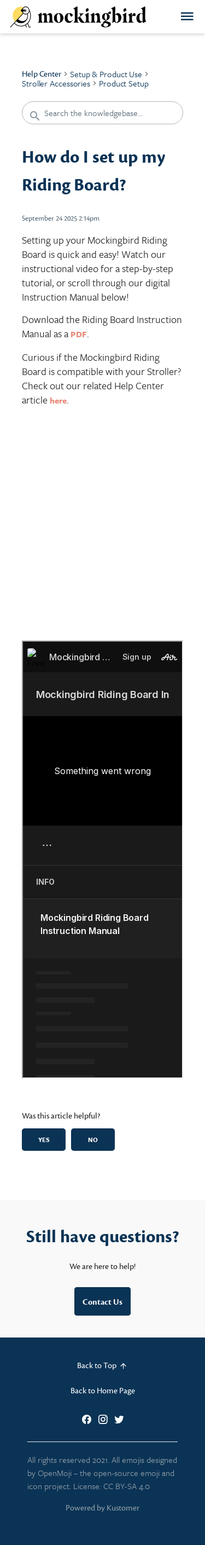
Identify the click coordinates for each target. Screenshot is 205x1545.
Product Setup (124, 83)
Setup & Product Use (106, 74)
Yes (44, 1139)
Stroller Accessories (56, 83)
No (93, 1139)
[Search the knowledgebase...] (102, 112)
